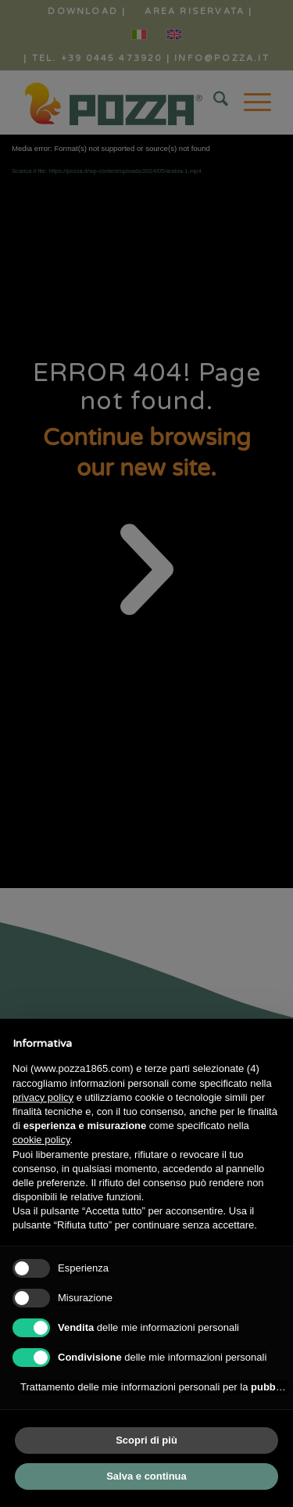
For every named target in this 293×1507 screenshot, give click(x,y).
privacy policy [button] (43, 1097)
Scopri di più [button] (146, 1440)
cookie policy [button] (41, 1140)
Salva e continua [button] (146, 1476)
